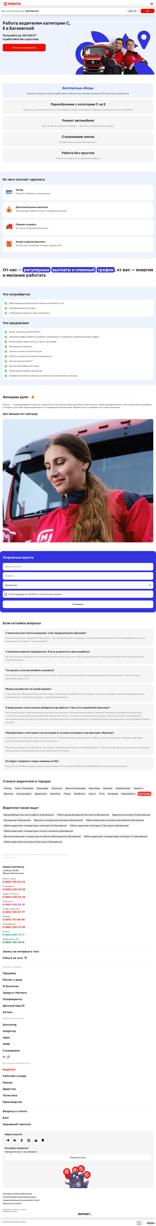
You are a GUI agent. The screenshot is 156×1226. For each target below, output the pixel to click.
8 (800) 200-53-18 (14, 904)
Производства (12, 1102)
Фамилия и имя (13, 566)
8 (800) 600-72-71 (13, 934)
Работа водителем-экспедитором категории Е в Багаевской (35, 825)
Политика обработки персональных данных (19, 1197)
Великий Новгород (76, 788)
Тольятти (138, 788)
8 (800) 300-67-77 (14, 912)
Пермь (67, 793)
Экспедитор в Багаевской (17, 820)
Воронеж (8, 793)
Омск (102, 793)
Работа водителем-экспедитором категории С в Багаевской (115, 836)
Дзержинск (41, 793)
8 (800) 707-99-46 (14, 919)
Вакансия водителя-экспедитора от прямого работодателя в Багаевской (42, 836)
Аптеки (7, 1012)
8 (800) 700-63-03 (14, 881)
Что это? (139, 1223)
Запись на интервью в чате (21, 951)
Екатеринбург (24, 793)
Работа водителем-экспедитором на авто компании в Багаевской (38, 831)
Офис (6, 1037)
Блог (6, 1117)
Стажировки (11, 1050)
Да (147, 11)
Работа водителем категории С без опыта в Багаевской (99, 825)
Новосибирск (128, 793)
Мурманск (57, 788)
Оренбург (55, 793)
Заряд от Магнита (15, 992)
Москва (8, 788)
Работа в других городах (12, 1203)
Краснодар (42, 788)
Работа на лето (15, 958)
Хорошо (150, 1223)
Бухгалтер (10, 1024)
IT (6, 1057)
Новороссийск (123, 788)
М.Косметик (11, 986)
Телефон (9, 576)
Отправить (78, 604)
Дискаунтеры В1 (14, 1005)
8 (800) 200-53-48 (14, 897)
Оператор (9, 1031)
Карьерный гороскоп (17, 1124)
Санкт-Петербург (24, 788)
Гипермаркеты (12, 999)
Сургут (92, 793)
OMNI (6, 1044)
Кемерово (113, 793)
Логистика (10, 1095)
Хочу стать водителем (22, 47)
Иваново (107, 788)
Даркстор (9, 1089)
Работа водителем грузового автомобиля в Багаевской (115, 820)
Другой (132, 11)
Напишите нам (78, 1157)
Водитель (9, 1069)
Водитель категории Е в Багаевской (131, 815)
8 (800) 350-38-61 (14, 942)
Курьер (7, 1082)
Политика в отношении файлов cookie (17, 1194)
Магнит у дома (12, 979)
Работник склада (14, 1076)
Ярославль (94, 788)
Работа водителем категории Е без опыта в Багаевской (33, 842)
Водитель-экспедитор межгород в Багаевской (58, 820)
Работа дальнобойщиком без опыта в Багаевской (83, 815)
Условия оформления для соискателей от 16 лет (21, 1200)
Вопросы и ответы (15, 1111)
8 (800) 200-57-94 (14, 927)
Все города (144, 793)
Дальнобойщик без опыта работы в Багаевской (29, 815)
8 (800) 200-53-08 (14, 889)
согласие (19, 594)
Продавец (9, 973)
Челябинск (79, 793)
